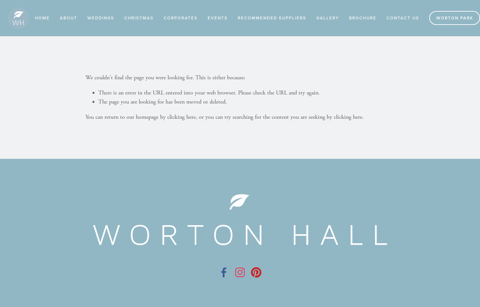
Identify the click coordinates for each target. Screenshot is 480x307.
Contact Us (403, 18)
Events (218, 18)
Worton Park (454, 18)
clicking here (181, 117)
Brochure (362, 18)
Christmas (139, 18)
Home (42, 18)
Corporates (181, 18)
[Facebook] (224, 272)
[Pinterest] (256, 272)
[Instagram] (240, 272)
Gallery (327, 18)
